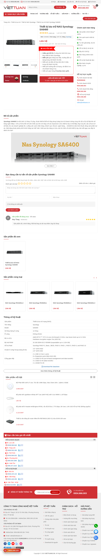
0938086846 (81, 80)
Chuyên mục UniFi (87, 530)
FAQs (53, 1)
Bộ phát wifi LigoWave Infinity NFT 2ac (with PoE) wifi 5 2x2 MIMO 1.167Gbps (41, 394)
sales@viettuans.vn (83, 102)
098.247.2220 (12, 466)
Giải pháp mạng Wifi (87, 515)
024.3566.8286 (12, 518)
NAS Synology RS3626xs (38, 303)
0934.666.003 (81, 85)
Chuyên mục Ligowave (88, 544)
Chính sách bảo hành (69, 536)
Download (61, 1)
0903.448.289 (81, 97)
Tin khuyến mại (48, 528)
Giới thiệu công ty (49, 512)
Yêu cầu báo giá (90, 18)
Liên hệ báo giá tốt (56, 79)
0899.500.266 (81, 91)
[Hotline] (96, 526)
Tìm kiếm (60, 7)
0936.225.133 (12, 474)
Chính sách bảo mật (69, 525)
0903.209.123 (31, 518)
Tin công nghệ (48, 532)
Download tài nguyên (50, 542)
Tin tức (46, 525)
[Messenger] (96, 532)
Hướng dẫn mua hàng (69, 518)
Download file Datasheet (50, 366)
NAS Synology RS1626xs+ (14, 303)
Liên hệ (70, 1)
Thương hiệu (44, 13)
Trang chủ (34, 13)
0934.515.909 (11, 485)
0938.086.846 (12, 445)
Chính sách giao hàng (69, 529)
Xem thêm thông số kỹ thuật (50, 371)
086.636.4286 (12, 460)
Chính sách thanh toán (69, 522)
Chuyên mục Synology (88, 537)
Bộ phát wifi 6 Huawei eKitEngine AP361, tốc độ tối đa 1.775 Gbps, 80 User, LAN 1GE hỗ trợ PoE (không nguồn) (53, 406)
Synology (68, 37)
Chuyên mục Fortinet (88, 540)
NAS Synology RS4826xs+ (62, 303)
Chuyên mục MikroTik (88, 534)
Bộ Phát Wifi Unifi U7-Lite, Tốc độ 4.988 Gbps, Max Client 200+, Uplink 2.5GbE (42, 382)
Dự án (46, 535)
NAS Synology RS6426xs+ (86, 303)
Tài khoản (92, 1)
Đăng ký (55, 492)
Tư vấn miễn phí (81, 492)
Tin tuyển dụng (48, 539)
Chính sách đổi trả (68, 532)
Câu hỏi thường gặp (69, 542)
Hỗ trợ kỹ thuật (81, 1)
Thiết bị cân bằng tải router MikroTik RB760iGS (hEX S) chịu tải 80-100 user (41, 418)
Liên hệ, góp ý (48, 516)
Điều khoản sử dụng (69, 515)
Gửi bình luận (13, 210)
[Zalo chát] (96, 538)
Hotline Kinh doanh (81, 7)
